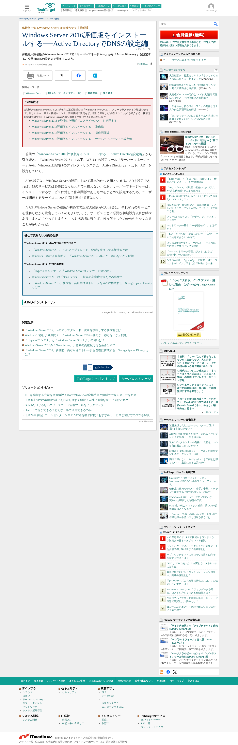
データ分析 (108, 695)
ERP (104, 692)
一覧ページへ (211, 412)
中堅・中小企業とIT (73, 723)
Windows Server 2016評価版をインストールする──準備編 (68, 126)
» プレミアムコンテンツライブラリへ (181, 342)
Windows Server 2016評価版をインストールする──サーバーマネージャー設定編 (82, 138)
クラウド (27, 692)
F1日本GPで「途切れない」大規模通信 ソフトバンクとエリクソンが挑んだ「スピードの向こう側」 (192, 208)
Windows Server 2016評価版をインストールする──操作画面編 (70, 132)
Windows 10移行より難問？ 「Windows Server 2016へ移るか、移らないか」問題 (83, 256)
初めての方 (193, 681)
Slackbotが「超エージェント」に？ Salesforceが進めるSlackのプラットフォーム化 (193, 481)
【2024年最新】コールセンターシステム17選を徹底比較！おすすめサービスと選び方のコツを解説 (87, 415)
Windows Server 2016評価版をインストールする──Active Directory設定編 (90, 154)
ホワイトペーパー (151, 719)
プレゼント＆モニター (153, 727)
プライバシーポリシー (86, 741)
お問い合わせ (124, 681)
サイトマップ (177, 681)
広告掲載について (144, 681)
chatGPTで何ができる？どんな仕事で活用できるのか (58, 410)
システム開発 (30, 719)
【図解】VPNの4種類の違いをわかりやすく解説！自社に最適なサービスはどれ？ (76, 400)
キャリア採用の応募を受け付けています (184, 60)
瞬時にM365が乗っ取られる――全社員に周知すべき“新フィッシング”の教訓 (201, 140)
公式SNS (39, 741)
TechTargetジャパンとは (101, 681)
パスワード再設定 (56, 681)
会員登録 (38, 681)
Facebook (168, 672)
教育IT (105, 723)
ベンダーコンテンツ (175, 69)
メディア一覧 (26, 741)
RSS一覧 (145, 723)
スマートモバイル (32, 703)
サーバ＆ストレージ (136, 378)
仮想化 (26, 695)
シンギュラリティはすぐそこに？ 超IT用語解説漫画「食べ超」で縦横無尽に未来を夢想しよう (196, 388)
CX (103, 699)
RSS (161, 672)
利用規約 (161, 681)
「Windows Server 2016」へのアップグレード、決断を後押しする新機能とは (80, 249)
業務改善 (92, 93)
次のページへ (102, 367)
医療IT (105, 719)
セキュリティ (69, 692)
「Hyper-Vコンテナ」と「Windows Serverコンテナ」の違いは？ (72, 271)
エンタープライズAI (113, 706)
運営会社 (110, 741)
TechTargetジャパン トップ (96, 378)
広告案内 (51, 741)
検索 (216, 24)
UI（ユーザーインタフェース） (65, 93)
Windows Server (34, 93)
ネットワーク (30, 706)
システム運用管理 (32, 710)
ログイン (25, 681)
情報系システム (110, 703)
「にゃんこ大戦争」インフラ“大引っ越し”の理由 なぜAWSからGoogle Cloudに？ (192, 284)
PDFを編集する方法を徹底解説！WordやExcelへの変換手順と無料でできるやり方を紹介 (80, 395)
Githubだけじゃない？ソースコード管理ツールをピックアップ (64, 405)
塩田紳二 (143, 63)
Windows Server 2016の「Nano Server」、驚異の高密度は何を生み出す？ (77, 277)
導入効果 (108, 93)
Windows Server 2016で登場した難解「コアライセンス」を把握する (74, 120)
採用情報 (122, 741)
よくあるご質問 (77, 681)
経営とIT (67, 719)
